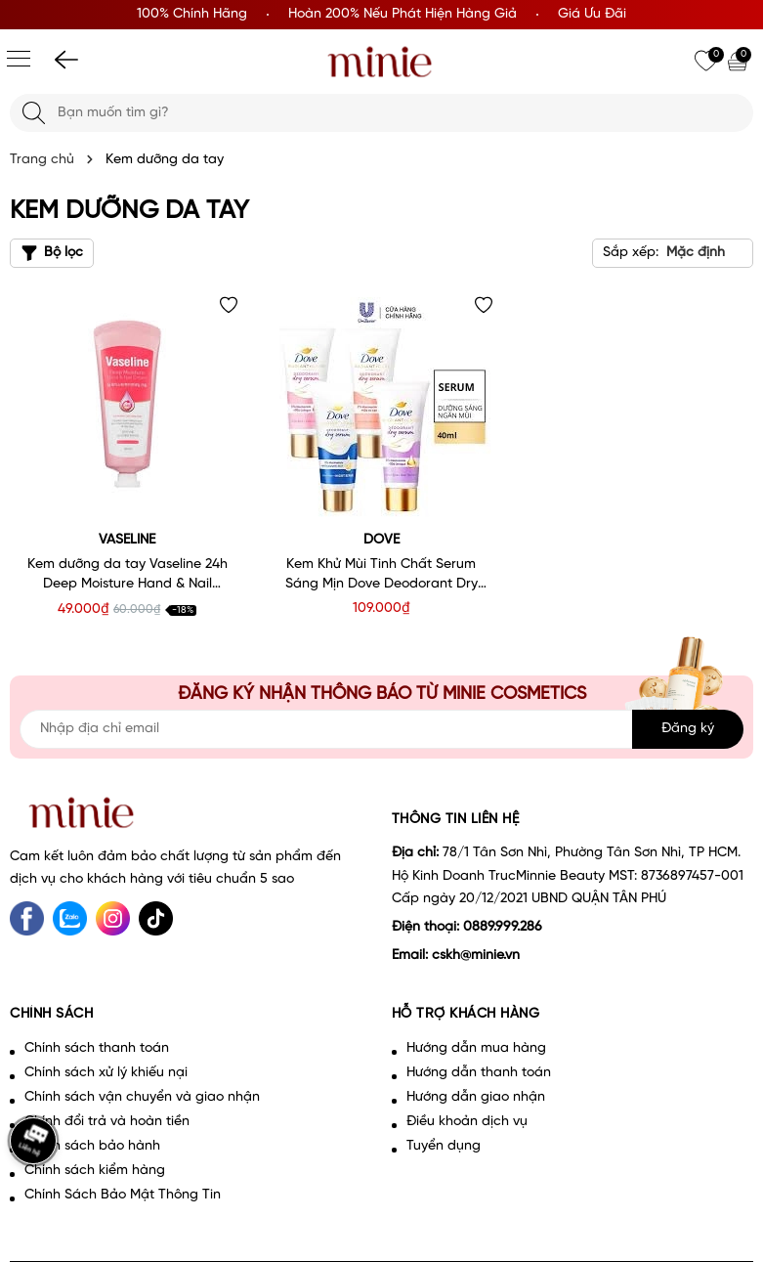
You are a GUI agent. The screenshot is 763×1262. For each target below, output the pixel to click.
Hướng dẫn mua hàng (476, 1048)
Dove (381, 540)
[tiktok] (156, 918)
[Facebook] (27, 918)
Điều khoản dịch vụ (467, 1121)
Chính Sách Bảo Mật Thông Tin (122, 1195)
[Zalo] (70, 918)
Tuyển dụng (443, 1146)
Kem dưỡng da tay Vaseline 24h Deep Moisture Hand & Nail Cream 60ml (127, 575)
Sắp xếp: (630, 252)
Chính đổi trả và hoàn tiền (107, 1121)
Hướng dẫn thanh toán (478, 1073)
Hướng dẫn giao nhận (475, 1097)
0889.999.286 (502, 927)
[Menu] (18, 58)
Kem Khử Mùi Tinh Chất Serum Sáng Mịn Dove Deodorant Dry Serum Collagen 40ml (381, 575)
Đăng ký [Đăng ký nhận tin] (687, 728)
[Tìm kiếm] (34, 113)
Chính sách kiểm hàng (94, 1170)
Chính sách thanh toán (96, 1048)
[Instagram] (113, 918)
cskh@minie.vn (476, 955)
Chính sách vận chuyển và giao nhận (142, 1097)
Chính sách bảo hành (92, 1146)
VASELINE (127, 540)
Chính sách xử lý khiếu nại (106, 1073)
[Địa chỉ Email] (381, 729)
